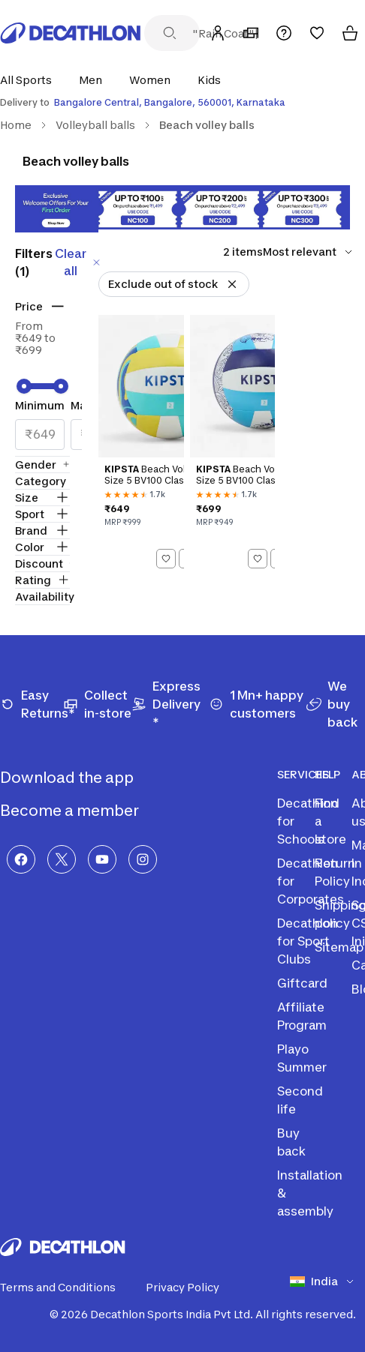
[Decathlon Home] (70, 32)
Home (16, 124)
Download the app (79, 778)
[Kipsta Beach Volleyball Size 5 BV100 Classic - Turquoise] (141, 444)
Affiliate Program (302, 1016)
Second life (300, 1100)
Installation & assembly (309, 1193)
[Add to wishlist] (166, 558)
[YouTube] (102, 859)
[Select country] (327, 1281)
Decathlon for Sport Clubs (307, 941)
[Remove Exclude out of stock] (232, 284)
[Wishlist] (317, 33)
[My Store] (251, 33)
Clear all (78, 262)
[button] (30, 80)
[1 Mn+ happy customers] (257, 704)
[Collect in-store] (97, 704)
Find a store (330, 821)
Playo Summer (302, 1058)
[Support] (284, 33)
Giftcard (302, 983)
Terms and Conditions (67, 1287)
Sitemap (339, 947)
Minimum (40, 405)
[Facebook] (21, 859)
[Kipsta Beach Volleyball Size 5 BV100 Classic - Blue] (233, 444)
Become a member (81, 811)
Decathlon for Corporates (310, 881)
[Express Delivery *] (170, 704)
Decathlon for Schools (307, 821)
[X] (61, 859)
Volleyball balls (95, 124)
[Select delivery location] (182, 103)
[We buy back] (335, 704)
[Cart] (350, 33)
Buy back (291, 1142)
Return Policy (335, 872)
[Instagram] (142, 859)
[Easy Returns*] (31, 704)
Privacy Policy (191, 1287)
